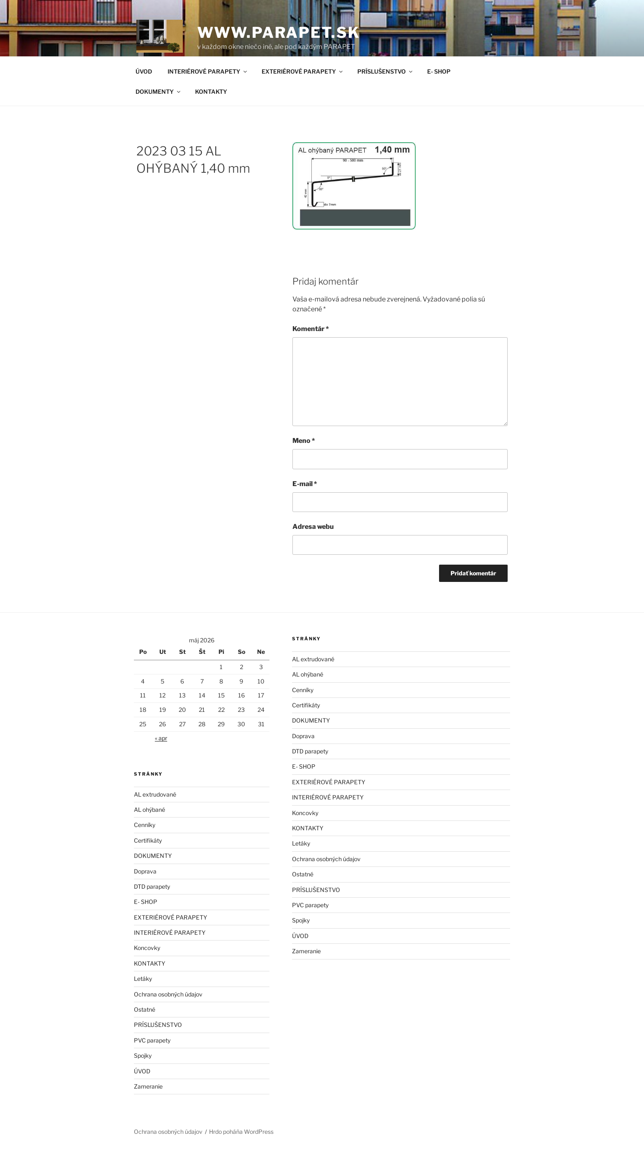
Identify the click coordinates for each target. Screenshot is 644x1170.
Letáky (143, 997)
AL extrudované (155, 813)
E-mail (304, 503)
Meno (303, 459)
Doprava (145, 890)
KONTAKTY (211, 110)
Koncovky (147, 966)
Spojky (143, 1074)
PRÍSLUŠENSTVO (385, 90)
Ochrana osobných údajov (168, 1013)
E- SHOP (439, 90)
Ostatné (144, 1028)
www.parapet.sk (278, 32)
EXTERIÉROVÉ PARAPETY (303, 90)
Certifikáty (148, 859)
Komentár (310, 348)
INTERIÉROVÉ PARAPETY (208, 90)
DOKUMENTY (159, 110)
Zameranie (148, 1105)
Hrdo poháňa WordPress (241, 1150)
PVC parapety (152, 1059)
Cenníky (144, 843)
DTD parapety (152, 905)
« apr (161, 756)
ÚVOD (144, 90)
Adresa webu (313, 545)
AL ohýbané (149, 828)
